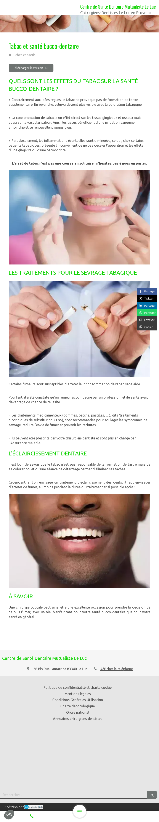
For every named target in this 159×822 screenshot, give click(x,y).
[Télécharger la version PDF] (31, 68)
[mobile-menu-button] (79, 811)
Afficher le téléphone (116, 669)
